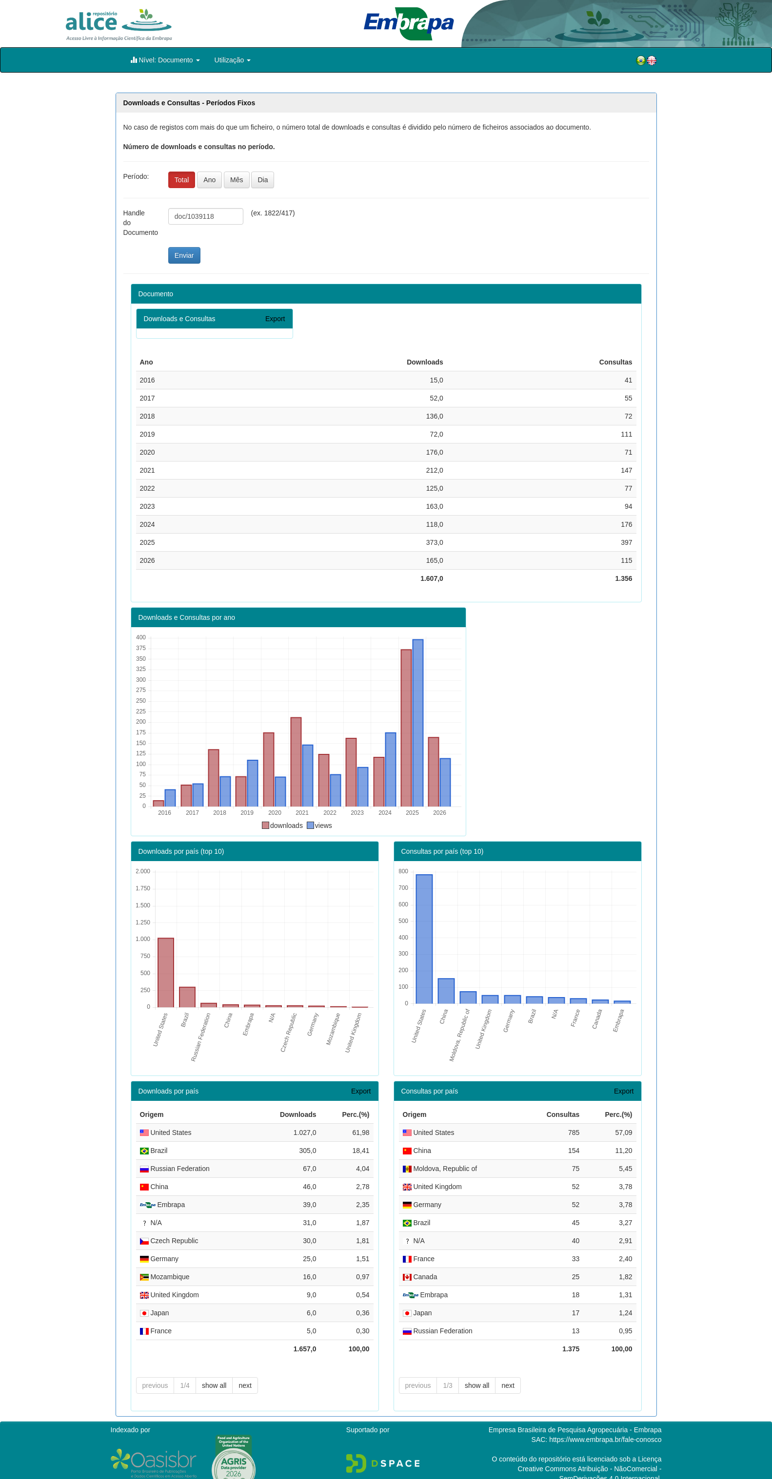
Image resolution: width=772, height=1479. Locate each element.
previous (155, 1370)
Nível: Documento (165, 60)
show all (214, 1370)
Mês (236, 180)
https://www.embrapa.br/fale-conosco (605, 1424)
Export (275, 319)
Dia (262, 180)
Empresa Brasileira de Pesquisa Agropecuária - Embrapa (575, 1414)
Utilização (233, 60)
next (244, 1370)
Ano (209, 180)
